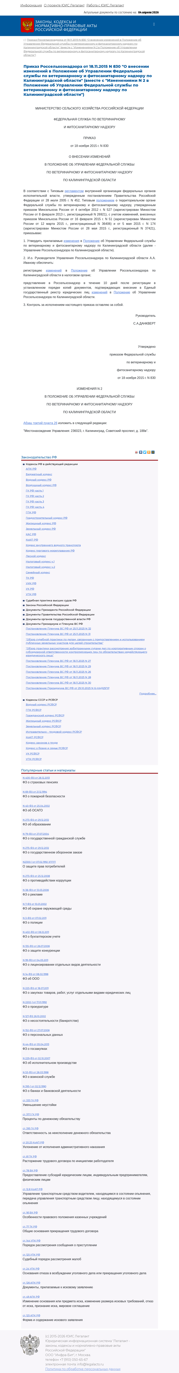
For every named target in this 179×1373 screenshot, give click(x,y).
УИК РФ (31, 583)
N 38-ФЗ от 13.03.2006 (36, 890)
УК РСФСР (32, 753)
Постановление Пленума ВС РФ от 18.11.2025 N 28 (58, 677)
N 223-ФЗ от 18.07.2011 (36, 988)
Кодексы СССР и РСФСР (42, 699)
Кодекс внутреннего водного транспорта (53, 545)
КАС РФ (31, 534)
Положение (91, 241)
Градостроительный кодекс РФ (46, 517)
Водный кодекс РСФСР (41, 704)
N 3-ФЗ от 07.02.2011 (34, 918)
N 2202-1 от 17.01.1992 (35, 1002)
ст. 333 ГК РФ (30, 1100)
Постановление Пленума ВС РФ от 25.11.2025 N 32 (58, 628)
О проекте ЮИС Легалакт (64, 5)
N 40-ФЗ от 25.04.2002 (36, 805)
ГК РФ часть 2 (35, 496)
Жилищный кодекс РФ (41, 523)
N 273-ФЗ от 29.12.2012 (36, 819)
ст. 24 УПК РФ (31, 1268)
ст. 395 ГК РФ (30, 1128)
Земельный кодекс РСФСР (43, 726)
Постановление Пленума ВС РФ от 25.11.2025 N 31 (58, 633)
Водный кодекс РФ (39, 479)
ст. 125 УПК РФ (31, 1254)
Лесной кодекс (36, 556)
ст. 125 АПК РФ (31, 1315)
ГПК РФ (31, 512)
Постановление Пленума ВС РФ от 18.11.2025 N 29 (58, 666)
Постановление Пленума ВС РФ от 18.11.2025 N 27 (58, 660)
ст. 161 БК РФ (30, 1212)
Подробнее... (147, 693)
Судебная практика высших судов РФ (51, 600)
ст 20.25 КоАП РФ (33, 1142)
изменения (71, 241)
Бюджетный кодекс (39, 474)
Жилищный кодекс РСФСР (43, 720)
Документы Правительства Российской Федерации (60, 614)
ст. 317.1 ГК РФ (31, 1114)
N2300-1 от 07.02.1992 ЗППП (39, 861)
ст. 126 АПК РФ (31, 1282)
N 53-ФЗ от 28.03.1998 (36, 1072)
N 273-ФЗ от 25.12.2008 (36, 875)
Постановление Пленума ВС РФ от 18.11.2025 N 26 (58, 671)
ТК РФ (30, 577)
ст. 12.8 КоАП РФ (33, 1189)
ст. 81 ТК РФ (30, 1156)
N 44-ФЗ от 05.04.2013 (36, 1044)
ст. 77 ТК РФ (30, 1226)
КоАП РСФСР (34, 737)
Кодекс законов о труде (42, 742)
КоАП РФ (32, 539)
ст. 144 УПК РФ (31, 1240)
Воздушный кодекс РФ (41, 485)
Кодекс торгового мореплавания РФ (50, 550)
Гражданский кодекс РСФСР (45, 715)
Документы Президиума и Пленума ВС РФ (54, 623)
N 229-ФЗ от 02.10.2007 (36, 1058)
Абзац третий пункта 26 (41, 423)
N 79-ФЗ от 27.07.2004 (36, 833)
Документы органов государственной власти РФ (58, 619)
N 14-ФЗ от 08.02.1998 (35, 974)
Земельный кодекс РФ (41, 528)
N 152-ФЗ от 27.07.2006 (36, 1030)
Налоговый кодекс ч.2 (40, 566)
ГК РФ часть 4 (35, 506)
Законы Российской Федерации (47, 605)
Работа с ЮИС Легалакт (105, 5)
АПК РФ (31, 468)
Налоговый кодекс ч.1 (40, 561)
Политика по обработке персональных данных (82, 1369)
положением (105, 200)
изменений (54, 270)
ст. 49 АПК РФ (31, 1296)
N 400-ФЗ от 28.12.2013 (36, 777)
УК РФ (30, 588)
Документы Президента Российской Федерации (58, 609)
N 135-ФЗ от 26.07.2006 (36, 946)
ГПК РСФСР (33, 709)
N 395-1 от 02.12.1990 (34, 1086)
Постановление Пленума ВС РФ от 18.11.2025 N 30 (58, 682)
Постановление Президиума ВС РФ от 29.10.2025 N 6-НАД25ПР (67, 688)
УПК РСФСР (34, 759)
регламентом (74, 191)
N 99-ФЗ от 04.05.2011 (35, 960)
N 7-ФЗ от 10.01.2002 (35, 904)
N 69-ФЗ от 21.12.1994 (35, 791)
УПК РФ (31, 594)
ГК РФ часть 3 (35, 501)
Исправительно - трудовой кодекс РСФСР (54, 731)
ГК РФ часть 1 (35, 490)
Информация (31, 5)
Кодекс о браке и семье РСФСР (47, 748)
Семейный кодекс (38, 572)
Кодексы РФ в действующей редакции (52, 464)
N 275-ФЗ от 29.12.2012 (36, 847)
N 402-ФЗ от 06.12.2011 (36, 932)
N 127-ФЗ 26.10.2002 (34, 1016)
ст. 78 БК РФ (30, 1170)
